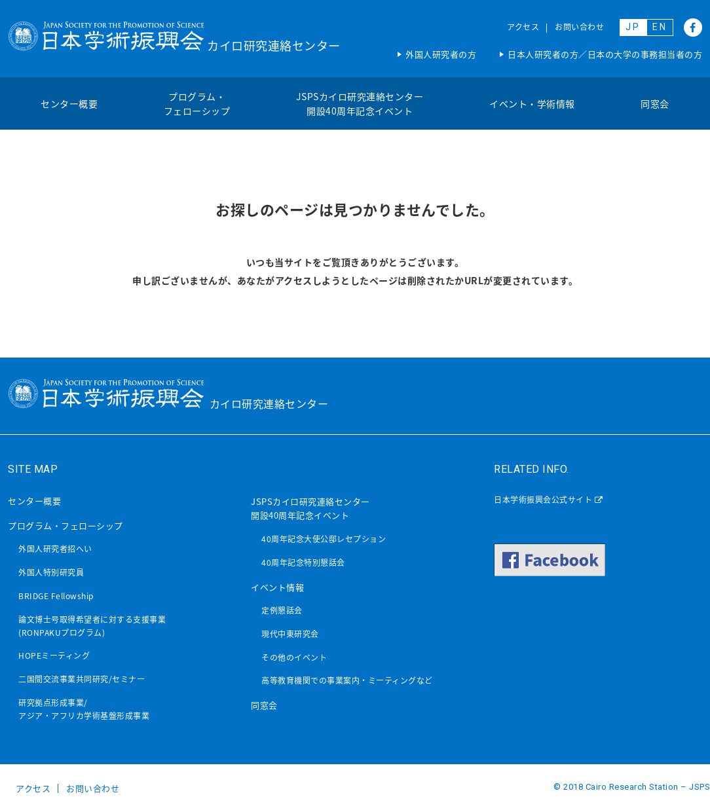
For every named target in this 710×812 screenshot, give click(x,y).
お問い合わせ (579, 27)
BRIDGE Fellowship (56, 596)
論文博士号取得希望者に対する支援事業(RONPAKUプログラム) (92, 626)
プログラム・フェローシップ (197, 103)
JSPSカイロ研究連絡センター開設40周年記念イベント (360, 103)
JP (633, 27)
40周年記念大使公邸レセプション (323, 539)
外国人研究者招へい (55, 549)
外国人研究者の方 (440, 54)
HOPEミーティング (54, 655)
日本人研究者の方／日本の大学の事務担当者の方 (605, 54)
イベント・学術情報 (532, 103)
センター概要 (69, 103)
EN (659, 27)
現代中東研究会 (290, 634)
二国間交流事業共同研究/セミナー (81, 679)
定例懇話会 (282, 610)
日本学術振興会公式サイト (548, 500)
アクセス (523, 27)
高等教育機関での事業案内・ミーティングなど (347, 680)
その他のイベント (294, 657)
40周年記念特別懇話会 (303, 562)
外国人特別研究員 (51, 572)
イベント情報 (277, 587)
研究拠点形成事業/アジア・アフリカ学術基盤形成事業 (83, 709)
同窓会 (655, 103)
